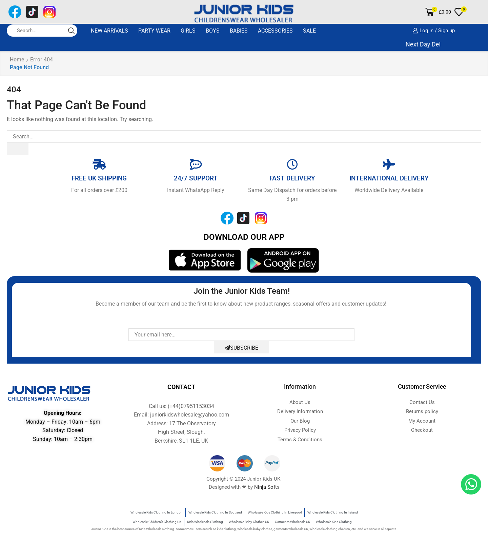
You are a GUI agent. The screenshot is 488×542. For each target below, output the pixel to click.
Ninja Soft (265, 487)
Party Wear (154, 30)
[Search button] (71, 30)
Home (17, 59)
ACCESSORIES (275, 30)
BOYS (213, 30)
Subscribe (241, 348)
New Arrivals (109, 30)
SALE (309, 30)
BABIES (239, 30)
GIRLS (188, 30)
